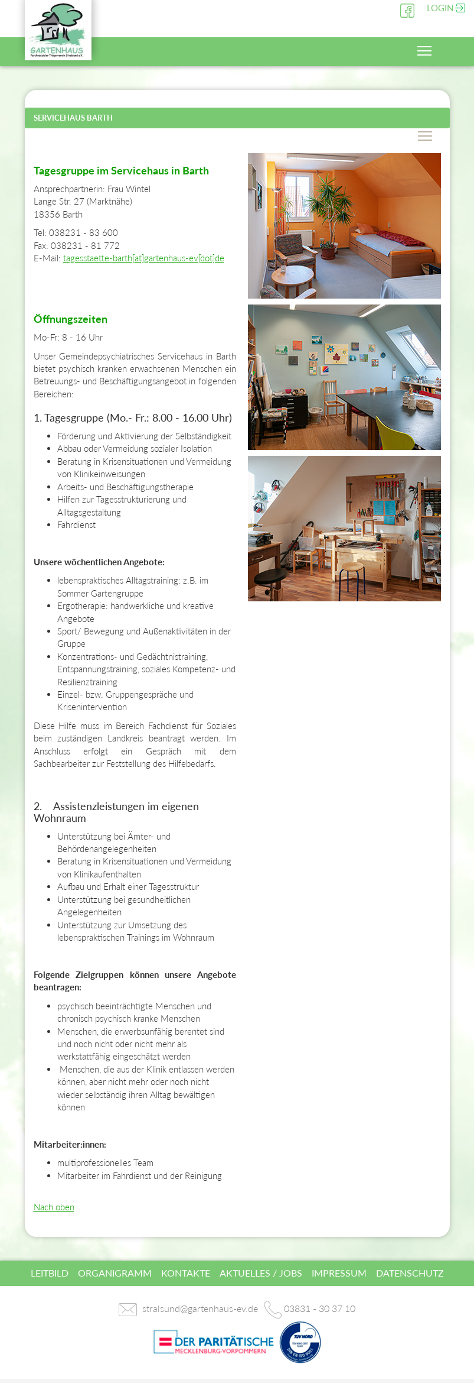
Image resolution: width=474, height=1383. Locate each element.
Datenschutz (410, 1272)
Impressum (339, 1272)
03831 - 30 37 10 (319, 1308)
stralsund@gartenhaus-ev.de (200, 1308)
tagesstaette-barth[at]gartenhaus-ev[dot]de (143, 257)
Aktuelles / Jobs (261, 1272)
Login (440, 7)
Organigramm (115, 1272)
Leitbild (49, 1272)
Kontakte (185, 1272)
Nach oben (54, 1206)
